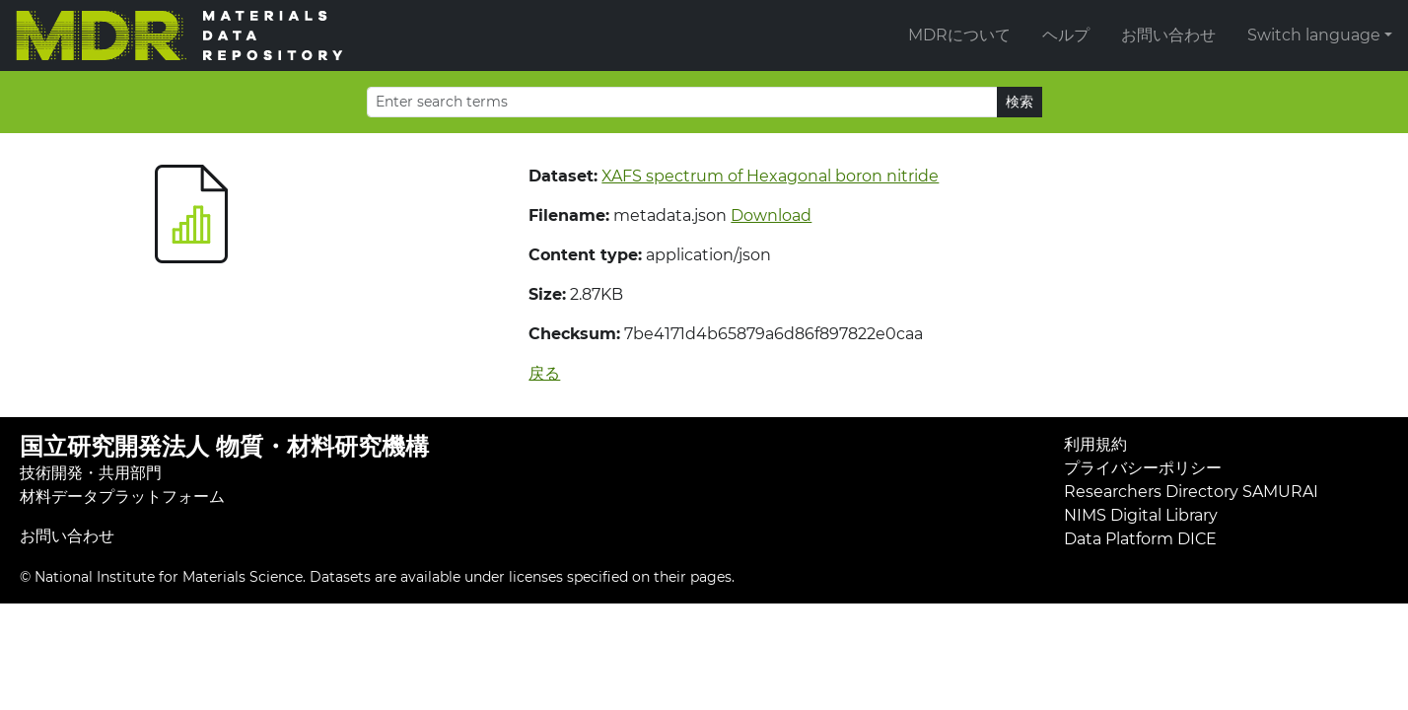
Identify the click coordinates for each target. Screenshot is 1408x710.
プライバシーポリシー (1143, 468)
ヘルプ (1066, 35)
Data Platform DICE (1140, 539)
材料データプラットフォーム (122, 496)
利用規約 (1095, 444)
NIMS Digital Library (1141, 515)
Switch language (1313, 35)
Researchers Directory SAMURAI (1191, 491)
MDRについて (959, 35)
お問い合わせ (1168, 35)
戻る (544, 373)
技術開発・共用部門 (91, 472)
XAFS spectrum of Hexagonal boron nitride (770, 176)
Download (771, 215)
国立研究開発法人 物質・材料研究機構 (224, 446)
